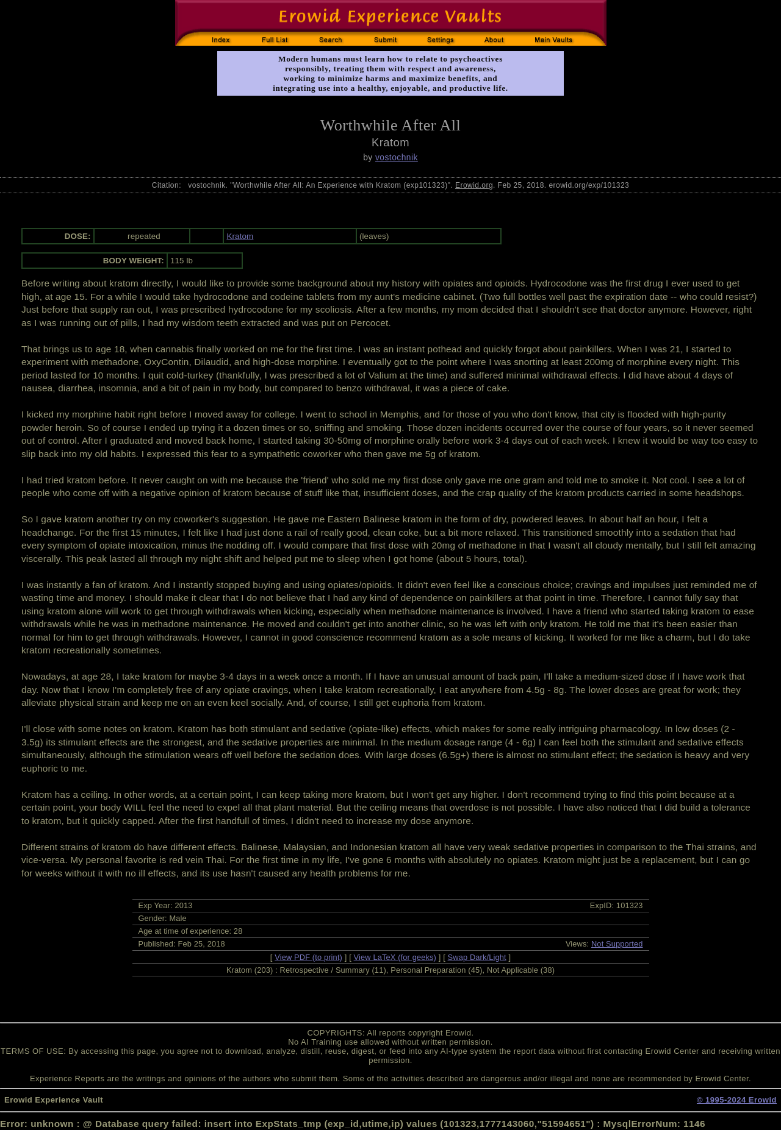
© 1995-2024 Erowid (737, 1099)
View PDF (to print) (308, 957)
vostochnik (396, 157)
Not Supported (617, 943)
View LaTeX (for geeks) (395, 957)
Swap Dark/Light (477, 957)
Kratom (239, 236)
